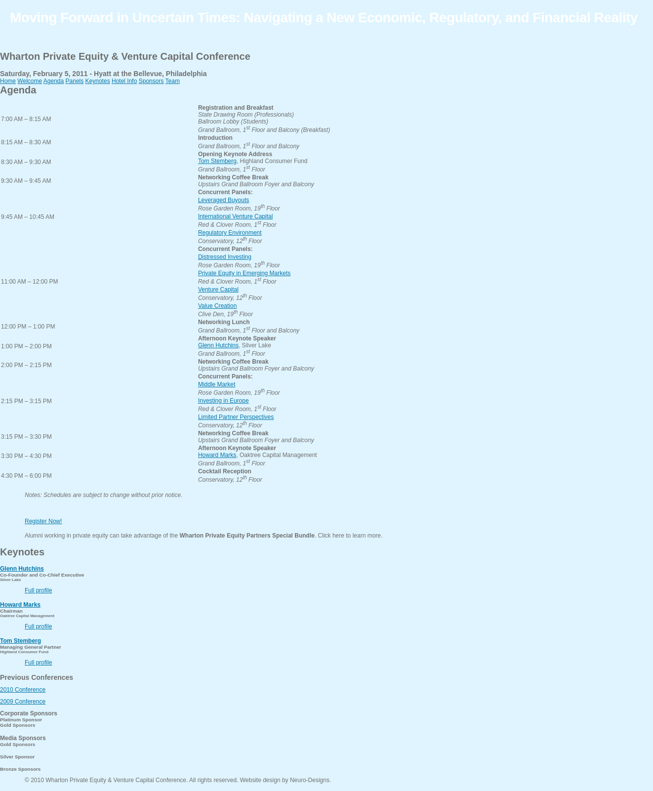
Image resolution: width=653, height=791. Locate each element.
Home (8, 81)
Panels (75, 81)
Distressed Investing (224, 256)
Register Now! (43, 521)
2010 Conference (22, 689)
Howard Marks (217, 455)
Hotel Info (124, 81)
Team (172, 81)
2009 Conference (22, 701)
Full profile (38, 590)
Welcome (29, 81)
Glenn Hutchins (218, 345)
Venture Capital (218, 289)
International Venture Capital (235, 216)
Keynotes (97, 81)
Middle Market (216, 384)
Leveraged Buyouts (223, 200)
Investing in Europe (223, 400)
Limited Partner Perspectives (236, 417)
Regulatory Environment (230, 232)
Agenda (53, 81)
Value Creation (217, 305)
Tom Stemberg (217, 161)
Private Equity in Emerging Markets (244, 273)
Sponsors (151, 81)
